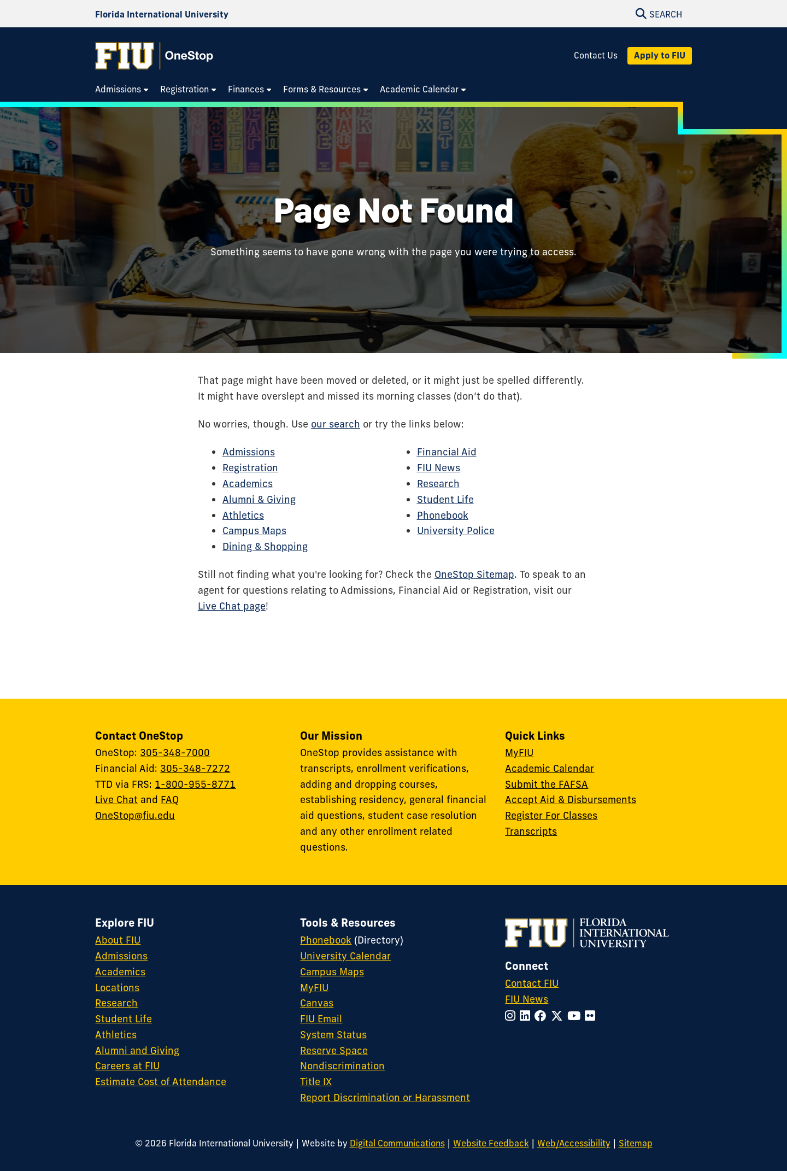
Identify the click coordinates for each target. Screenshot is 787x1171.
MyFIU (519, 752)
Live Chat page (232, 606)
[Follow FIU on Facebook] (543, 1016)
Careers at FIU (127, 1065)
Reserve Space (334, 1050)
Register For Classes (551, 815)
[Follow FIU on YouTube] (576, 1016)
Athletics (243, 515)
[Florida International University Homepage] (161, 14)
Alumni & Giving (259, 499)
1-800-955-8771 (195, 784)
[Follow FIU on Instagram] (512, 1016)
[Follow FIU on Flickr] (592, 1016)
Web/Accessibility (573, 1143)
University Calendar (345, 956)
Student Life (445, 499)
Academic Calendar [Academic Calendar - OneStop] (549, 768)
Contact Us (596, 55)
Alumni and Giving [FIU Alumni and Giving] (137, 1050)
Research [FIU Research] (116, 1003)
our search (335, 424)
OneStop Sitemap (474, 574)
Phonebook (442, 515)
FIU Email (321, 1018)
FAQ (170, 799)
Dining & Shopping (265, 546)
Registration (250, 467)
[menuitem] (122, 90)
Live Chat (116, 799)
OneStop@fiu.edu (135, 815)
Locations (117, 987)
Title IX (316, 1081)
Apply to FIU (659, 55)
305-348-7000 (175, 752)
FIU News (438, 467)
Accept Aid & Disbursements (570, 799)
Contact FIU (532, 983)
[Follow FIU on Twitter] (559, 1016)
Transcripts (531, 831)
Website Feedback (491, 1143)
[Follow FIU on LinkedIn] (527, 1016)
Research (438, 483)
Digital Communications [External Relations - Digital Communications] (397, 1143)
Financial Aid (447, 452)
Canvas (316, 1003)
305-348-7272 (195, 768)
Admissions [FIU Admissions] (121, 956)
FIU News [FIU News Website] (526, 999)
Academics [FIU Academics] (120, 971)
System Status (333, 1034)
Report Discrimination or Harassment (385, 1097)
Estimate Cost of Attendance (160, 1081)
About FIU (117, 940)
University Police (456, 530)
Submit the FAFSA (546, 784)
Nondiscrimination (342, 1065)
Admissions (248, 452)
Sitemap (636, 1143)
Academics (247, 483)
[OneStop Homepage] (154, 55)
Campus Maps (254, 530)
